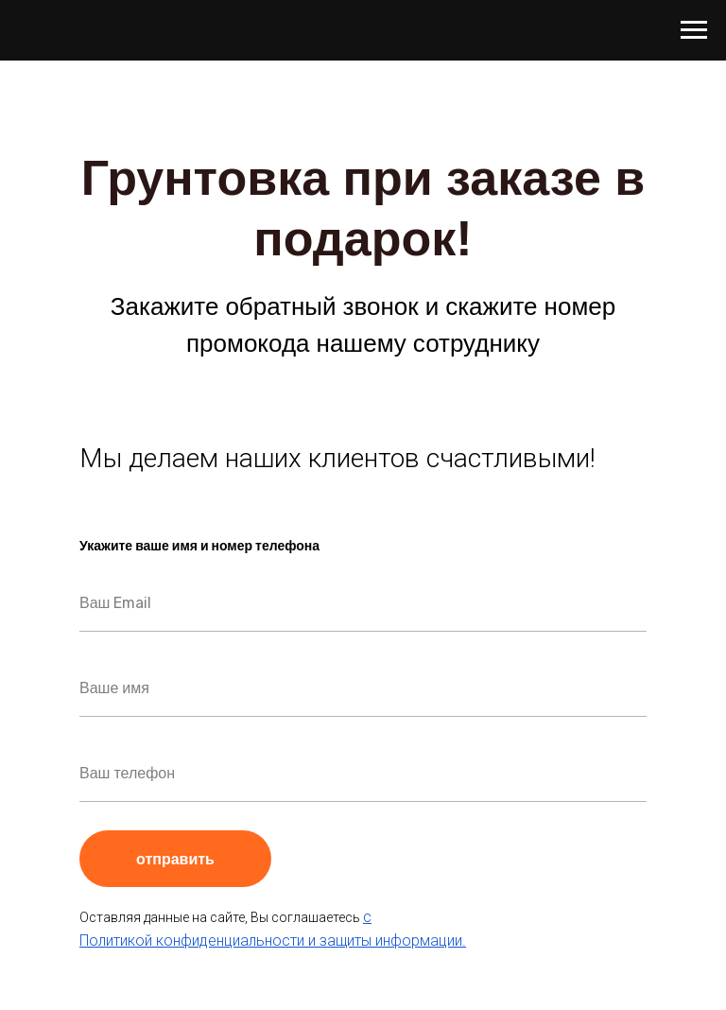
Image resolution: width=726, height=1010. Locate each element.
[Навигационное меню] (694, 30)
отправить (203, 858)
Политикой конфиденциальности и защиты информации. (272, 940)
